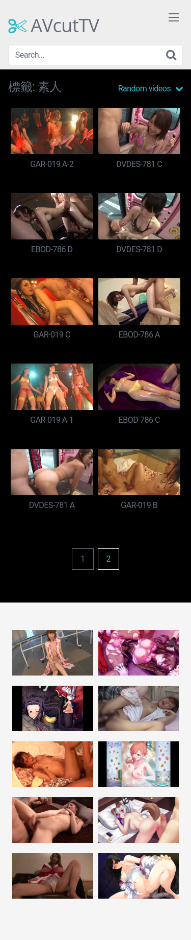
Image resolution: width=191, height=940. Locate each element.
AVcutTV (53, 25)
